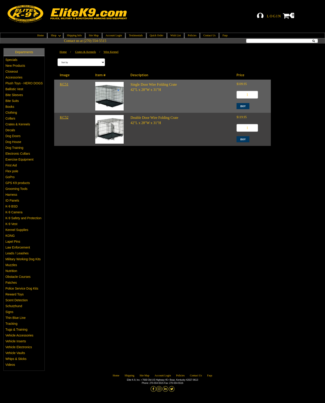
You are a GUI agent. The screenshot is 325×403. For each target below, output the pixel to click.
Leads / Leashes (17, 253)
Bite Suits (12, 101)
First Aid (11, 165)
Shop (55, 35)
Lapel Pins (12, 241)
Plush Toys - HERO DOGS (24, 83)
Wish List (175, 35)
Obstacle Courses (17, 277)
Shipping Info (74, 35)
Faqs (225, 35)
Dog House (13, 142)
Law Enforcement (17, 247)
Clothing (11, 112)
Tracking (11, 323)
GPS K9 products (17, 183)
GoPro (9, 177)
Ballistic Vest (14, 89)
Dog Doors (13, 136)
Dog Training (14, 148)
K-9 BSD (11, 206)
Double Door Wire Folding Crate (154, 118)
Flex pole (11, 171)
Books (9, 106)
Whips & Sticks (15, 359)
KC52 (64, 117)
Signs (9, 312)
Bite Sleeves (14, 95)
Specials (11, 60)
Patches (11, 282)
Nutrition (11, 271)
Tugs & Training (16, 329)
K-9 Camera (13, 212)
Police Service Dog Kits (21, 288)
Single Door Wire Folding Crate (153, 84)
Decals (10, 130)
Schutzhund (13, 306)
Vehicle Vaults (15, 353)
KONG (10, 235)
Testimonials (136, 35)
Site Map (94, 35)
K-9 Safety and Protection (23, 218)
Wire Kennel (111, 51)
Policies (192, 35)
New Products (15, 65)
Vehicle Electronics (18, 347)
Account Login (114, 35)
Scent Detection (16, 300)
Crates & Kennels (17, 124)
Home (40, 35)
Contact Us (209, 35)
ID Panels (12, 200)
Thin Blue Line (15, 318)
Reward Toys (14, 294)
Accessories (13, 77)
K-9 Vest (11, 224)
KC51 (64, 84)
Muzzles (11, 265)
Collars (10, 118)
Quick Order (156, 35)
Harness (11, 194)
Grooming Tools (16, 189)
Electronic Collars (17, 153)
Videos (10, 364)
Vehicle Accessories (19, 335)
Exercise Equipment (19, 159)
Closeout (11, 71)
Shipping (129, 375)
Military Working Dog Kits (23, 259)
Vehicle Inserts (15, 341)
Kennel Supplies (16, 230)
